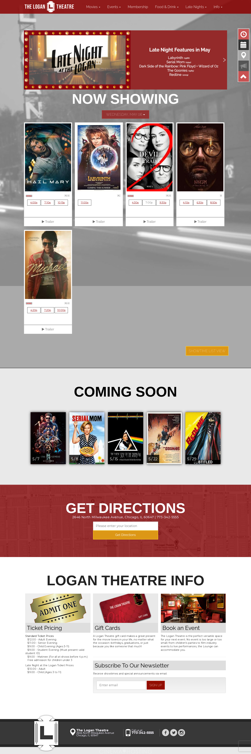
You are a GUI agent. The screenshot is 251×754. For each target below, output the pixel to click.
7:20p (47, 310)
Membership (138, 7)
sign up (156, 685)
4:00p (33, 202)
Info (218, 7)
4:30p (135, 202)
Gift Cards (107, 628)
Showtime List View (207, 351)
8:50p (213, 202)
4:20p (33, 310)
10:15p (61, 202)
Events (114, 7)
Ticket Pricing (44, 628)
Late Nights (196, 7)
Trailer (48, 221)
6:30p (200, 202)
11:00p (84, 202)
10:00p (61, 310)
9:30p (163, 202)
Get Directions (125, 535)
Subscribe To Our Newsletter (132, 665)
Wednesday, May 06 (125, 114)
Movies (93, 7)
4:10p (186, 202)
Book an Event (181, 628)
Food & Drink (167, 7)
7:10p (47, 202)
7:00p (149, 202)
